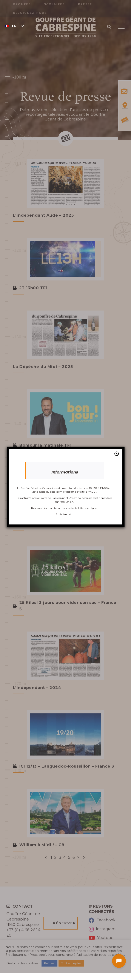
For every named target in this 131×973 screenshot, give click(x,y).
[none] (13, 26)
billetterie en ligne (86, 508)
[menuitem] (13, 26)
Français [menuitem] (14, 26)
